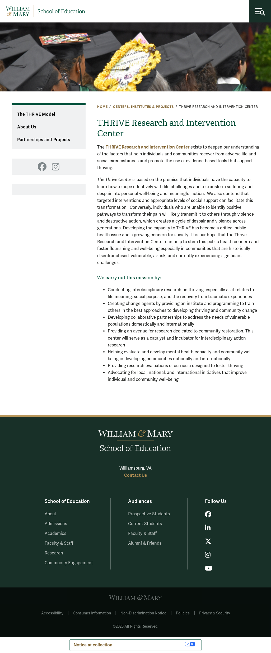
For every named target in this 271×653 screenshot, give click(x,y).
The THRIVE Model (36, 114)
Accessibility (52, 613)
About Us (26, 127)
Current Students (145, 523)
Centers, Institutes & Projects (143, 107)
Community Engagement (69, 563)
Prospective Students (149, 514)
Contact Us (135, 475)
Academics (55, 533)
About (50, 514)
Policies (183, 613)
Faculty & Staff (59, 543)
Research (54, 553)
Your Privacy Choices (151, 644)
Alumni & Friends (144, 543)
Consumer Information (92, 613)
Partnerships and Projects (43, 139)
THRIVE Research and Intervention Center (147, 147)
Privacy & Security (214, 613)
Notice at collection (93, 645)
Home (102, 107)
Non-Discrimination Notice (143, 613)
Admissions (56, 523)
